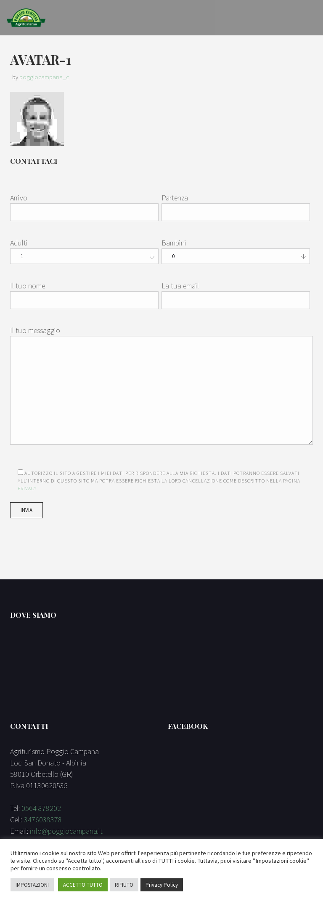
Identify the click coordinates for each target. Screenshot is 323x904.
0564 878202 (41, 808)
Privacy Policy (162, 884)
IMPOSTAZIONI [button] (32, 884)
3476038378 (43, 819)
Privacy (27, 488)
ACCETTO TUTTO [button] (83, 884)
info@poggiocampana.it (66, 831)
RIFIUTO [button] (124, 884)
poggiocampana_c (44, 77)
